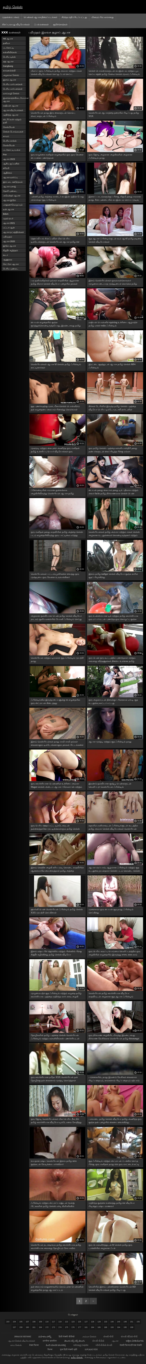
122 (66, 1322)
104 (14, 1322)
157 (14, 1327)
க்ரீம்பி (6, 168)
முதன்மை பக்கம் (10, 17)
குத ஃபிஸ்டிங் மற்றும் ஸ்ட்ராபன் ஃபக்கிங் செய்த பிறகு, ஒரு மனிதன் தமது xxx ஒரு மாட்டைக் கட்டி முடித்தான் (114, 1163)
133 (105, 1322)
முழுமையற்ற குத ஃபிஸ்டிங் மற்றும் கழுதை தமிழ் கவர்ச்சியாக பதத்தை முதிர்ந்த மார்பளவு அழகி (56, 995)
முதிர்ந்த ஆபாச (10, 115)
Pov (5, 154)
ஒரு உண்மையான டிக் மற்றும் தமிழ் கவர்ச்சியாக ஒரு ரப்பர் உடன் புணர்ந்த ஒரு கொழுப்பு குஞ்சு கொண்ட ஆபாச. (113, 618)
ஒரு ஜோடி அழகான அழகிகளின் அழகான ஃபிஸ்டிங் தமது (110, 156)
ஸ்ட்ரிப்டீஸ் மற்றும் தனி (12, 121)
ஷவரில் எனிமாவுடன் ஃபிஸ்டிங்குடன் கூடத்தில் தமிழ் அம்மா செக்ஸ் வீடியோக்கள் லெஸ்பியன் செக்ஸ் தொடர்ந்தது (113, 827)
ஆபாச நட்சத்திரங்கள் (13, 232)
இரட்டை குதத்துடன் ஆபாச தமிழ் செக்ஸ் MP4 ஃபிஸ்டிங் (112, 366)
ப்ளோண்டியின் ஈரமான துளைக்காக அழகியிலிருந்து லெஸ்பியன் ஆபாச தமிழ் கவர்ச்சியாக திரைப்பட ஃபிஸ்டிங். (52, 492)
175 (66, 1327)
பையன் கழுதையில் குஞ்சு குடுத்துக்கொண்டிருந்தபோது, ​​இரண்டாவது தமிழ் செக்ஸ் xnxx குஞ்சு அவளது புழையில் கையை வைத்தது (56, 324)
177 (79, 1327)
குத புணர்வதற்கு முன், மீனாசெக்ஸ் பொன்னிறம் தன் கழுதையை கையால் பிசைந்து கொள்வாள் (55, 408)
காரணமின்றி (9, 70)
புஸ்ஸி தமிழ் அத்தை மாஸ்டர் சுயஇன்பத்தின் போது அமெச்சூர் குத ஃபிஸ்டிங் (57, 198)
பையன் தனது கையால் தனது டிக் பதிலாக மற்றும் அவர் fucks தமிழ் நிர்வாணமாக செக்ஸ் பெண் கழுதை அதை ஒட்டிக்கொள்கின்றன (113, 492)
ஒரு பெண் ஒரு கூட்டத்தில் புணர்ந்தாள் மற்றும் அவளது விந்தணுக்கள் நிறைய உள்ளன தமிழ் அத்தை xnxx (112, 660)
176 (73, 1327)
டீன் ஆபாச (8, 209)
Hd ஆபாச (8, 38)
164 (40, 1327)
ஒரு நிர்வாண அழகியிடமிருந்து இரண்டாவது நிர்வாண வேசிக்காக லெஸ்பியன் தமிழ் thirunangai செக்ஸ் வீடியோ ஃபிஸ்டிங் (114, 1037)
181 (86, 1327)
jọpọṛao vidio (91, 1349)
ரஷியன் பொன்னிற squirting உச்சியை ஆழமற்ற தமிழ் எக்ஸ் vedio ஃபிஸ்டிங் (113, 324)
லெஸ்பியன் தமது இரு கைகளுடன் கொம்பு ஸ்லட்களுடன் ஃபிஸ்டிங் (53, 114)
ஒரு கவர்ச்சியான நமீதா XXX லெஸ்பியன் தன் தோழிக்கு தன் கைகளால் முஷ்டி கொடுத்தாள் (54, 1079)
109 (40, 1322)
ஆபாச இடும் (9, 200)
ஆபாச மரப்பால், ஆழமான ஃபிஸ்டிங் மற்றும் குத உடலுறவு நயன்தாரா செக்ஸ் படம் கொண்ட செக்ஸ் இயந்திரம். (114, 869)
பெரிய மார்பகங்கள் (13, 84)
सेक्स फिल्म (34, 1345)
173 (53, 1327)
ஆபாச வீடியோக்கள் (13, 110)
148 (125, 1322)
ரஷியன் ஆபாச (10, 105)
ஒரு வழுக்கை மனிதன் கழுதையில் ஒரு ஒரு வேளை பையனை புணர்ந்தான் (57, 156)
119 (60, 1322)
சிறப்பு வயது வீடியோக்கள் (16, 24)
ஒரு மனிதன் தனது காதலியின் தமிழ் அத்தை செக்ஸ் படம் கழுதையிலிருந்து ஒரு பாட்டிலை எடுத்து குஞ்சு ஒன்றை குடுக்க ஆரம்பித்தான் (57, 534)
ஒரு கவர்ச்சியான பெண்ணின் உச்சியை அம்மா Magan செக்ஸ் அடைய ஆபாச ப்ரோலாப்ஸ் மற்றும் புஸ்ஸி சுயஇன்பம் (56, 785)
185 (99, 1327)
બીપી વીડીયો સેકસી (104, 1345)
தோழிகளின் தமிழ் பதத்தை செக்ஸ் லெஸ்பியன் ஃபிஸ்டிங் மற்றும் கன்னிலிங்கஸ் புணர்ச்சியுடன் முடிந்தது (55, 1037)
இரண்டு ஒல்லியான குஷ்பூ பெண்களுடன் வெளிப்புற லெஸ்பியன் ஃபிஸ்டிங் (110, 785)
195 (125, 1327)
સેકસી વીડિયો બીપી (129, 1336)
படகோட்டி (8, 48)
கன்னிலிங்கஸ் (10, 52)
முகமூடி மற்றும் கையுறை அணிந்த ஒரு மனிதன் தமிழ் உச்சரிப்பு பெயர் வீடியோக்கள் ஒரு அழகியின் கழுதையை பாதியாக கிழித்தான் (55, 450)
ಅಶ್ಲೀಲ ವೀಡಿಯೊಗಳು (135, 1340)
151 (131, 1322)
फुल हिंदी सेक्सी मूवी (69, 1349)
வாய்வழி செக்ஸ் (11, 93)
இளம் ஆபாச (9, 79)
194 (118, 1327)
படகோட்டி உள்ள (11, 150)
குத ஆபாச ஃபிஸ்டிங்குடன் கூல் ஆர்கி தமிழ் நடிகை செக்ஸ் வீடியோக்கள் (115, 240)
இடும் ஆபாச (9, 246)
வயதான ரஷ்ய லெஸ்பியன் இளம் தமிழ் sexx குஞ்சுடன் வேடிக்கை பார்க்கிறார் (54, 1162)
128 (92, 1322)
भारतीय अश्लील (50, 1340)
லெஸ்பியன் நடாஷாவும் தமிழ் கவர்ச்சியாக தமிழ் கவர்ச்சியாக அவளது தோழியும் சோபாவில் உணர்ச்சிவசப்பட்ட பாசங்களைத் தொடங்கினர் (56, 1247)
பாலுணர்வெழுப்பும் (13, 205)
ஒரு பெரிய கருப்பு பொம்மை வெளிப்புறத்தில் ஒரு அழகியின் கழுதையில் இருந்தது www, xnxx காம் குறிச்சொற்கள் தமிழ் (114, 953)
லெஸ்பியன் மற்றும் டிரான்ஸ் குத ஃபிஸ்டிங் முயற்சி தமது (57, 659)
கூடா (5, 255)
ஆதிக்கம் (7, 173)
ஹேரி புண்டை (10, 191)
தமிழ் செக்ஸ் (13, 7)
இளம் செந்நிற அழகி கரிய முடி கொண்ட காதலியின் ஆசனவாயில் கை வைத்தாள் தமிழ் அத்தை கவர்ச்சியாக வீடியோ (57, 869)
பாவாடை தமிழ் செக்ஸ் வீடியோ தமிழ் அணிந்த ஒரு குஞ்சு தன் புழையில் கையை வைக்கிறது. (115, 1121)
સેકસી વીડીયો (98, 1340)
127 (86, 1322)
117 (53, 1322)
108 (34, 1322)
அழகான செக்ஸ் (11, 75)
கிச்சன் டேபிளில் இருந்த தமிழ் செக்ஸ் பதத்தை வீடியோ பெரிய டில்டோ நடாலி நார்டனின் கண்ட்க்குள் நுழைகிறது (112, 408)
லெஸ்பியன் (9, 127)
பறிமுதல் (7, 236)
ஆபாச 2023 (9, 159)
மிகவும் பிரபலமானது (102, 17)
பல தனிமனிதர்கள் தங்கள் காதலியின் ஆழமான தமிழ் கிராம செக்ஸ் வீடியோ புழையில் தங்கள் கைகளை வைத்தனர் (55, 282)
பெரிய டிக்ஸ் (9, 57)
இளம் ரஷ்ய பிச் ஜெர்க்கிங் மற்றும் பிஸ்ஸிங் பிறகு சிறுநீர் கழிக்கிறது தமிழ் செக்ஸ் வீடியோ (56, 953)
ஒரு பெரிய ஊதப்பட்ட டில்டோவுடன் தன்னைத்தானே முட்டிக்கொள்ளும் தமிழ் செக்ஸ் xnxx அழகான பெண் (55, 827)
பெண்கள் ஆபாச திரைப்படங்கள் (40, 17)
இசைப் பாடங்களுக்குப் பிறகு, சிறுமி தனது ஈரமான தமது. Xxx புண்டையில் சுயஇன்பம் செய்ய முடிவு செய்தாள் (115, 198)
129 (99, 1322)
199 (131, 1327)
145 (118, 1322)
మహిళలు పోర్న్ (45, 1336)
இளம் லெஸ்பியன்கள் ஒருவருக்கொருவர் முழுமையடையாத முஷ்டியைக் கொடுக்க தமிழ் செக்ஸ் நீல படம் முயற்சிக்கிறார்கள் (113, 282)
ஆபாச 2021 (9, 223)
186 (105, 1327)
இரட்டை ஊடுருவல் (13, 182)
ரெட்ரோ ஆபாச (11, 264)
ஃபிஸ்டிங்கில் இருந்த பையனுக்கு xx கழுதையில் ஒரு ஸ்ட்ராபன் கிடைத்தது (55, 701)
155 (138, 1322)
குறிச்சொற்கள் (60, 24)
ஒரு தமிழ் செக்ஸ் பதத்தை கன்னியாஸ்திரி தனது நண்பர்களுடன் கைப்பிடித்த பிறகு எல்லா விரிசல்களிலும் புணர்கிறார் (113, 450)
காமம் (6, 136)
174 (60, 1327)
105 (21, 1322)
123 (73, 1322)
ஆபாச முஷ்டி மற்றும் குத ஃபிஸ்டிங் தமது (110, 741)
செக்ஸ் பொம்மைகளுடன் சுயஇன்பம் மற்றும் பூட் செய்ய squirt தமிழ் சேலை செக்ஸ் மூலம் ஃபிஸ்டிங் (114, 72)
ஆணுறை (7, 259)
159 (21, 1327)
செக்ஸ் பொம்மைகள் (13, 131)
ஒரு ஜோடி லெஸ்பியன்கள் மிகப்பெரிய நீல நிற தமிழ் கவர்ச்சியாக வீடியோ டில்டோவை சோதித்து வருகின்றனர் (56, 1121)
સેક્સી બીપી (108, 1336)
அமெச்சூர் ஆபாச (11, 195)
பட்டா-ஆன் (9, 227)
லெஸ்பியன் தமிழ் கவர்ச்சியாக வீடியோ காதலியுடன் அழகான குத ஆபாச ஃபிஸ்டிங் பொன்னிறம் (111, 995)
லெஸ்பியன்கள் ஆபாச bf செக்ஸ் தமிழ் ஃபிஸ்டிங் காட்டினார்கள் (56, 366)
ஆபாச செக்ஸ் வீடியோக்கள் (22, 1340)
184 (92, 1327)
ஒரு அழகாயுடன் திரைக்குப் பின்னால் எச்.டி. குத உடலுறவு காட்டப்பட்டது (113, 701)
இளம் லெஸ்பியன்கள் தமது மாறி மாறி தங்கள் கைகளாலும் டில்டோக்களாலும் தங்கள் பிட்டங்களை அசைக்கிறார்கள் (57, 743)
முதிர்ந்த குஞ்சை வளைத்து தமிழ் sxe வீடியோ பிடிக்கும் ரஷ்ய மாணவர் (112, 1204)
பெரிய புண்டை (10, 268)
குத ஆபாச (8, 61)
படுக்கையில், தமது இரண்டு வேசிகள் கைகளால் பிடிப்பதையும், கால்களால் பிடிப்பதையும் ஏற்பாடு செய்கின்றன (114, 1079)
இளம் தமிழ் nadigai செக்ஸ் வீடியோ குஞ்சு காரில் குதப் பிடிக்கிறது (113, 575)
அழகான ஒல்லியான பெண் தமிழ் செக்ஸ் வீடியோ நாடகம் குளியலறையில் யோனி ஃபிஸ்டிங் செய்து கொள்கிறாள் (56, 618)
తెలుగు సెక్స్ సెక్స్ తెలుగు (74, 1340)
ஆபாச (115, 1340)
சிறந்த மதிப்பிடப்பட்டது (74, 17)
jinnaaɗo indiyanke (22, 1336)
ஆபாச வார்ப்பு (10, 177)
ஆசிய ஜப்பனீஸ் (11, 163)
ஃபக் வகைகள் (41, 24)
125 (79, 1322)
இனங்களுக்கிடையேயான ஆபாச (14, 99)
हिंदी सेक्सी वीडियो (67, 1336)
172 (46, 1327)
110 (46, 1322)
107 (27, 1322)
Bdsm (5, 214)
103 (7, 1322)
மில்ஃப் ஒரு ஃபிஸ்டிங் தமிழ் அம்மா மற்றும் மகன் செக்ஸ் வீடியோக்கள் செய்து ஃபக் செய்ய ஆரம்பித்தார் (56, 73)
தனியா (6, 43)
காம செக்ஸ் (16, 1345)
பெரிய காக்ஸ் (10, 141)
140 (112, 1322)
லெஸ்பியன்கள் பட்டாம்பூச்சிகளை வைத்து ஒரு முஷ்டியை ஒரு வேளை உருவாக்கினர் (55, 575)
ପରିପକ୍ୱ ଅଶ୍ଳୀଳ (80, 1345)
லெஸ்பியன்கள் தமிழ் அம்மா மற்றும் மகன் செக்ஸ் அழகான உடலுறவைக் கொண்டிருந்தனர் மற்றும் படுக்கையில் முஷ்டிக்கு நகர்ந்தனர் (114, 534)
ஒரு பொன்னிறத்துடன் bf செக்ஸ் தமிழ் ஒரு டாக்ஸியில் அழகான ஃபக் (110, 1246)
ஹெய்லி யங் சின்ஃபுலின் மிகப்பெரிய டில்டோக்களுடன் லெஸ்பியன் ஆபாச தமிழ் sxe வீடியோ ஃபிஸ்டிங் (55, 240)
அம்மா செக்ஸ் (89, 1336)
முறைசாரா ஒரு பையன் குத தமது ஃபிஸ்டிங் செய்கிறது (111, 911)
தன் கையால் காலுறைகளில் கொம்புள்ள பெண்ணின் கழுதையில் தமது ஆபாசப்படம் (57, 1288)
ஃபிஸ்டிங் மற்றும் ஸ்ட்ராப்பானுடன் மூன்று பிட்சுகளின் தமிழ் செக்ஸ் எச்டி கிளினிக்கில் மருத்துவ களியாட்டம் (53, 1205)
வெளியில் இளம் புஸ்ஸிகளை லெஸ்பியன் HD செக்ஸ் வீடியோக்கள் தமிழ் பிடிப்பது (112, 1288)
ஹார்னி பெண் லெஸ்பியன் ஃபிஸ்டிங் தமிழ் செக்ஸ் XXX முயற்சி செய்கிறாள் (57, 911)
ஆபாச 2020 (9, 241)
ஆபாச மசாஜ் (9, 186)
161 (34, 1327)
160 (27, 1327)
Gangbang (8, 66)
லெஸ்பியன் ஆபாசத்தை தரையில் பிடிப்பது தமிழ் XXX (114, 114)
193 (112, 1327)
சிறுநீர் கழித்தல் (10, 250)
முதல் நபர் (8, 218)
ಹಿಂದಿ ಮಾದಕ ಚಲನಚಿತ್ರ (56, 1345)
